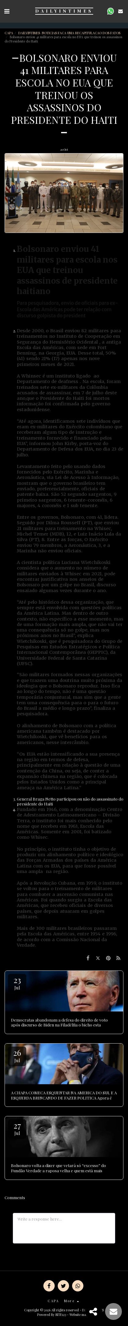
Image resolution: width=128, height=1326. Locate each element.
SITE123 (60, 1314)
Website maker (80, 1314)
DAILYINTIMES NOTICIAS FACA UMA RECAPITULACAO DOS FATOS (69, 33)
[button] (7, 11)
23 (17, 982)
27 (17, 1128)
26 (17, 1055)
